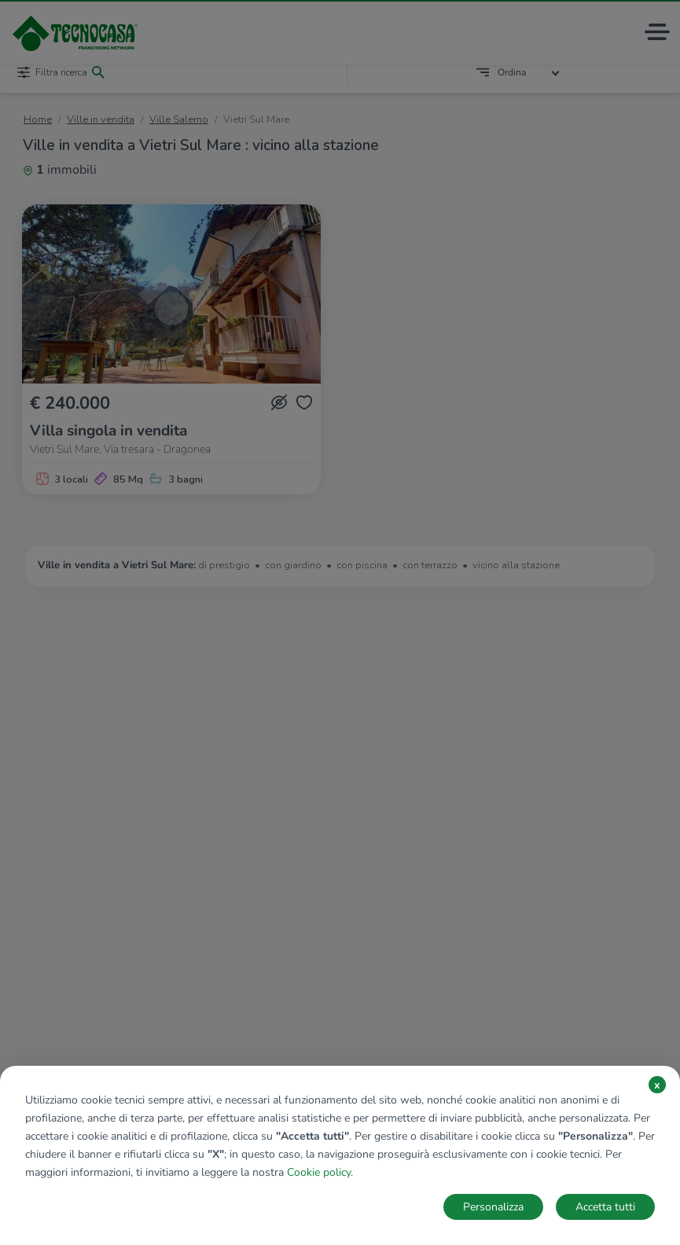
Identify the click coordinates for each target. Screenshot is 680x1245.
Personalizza (493, 1206)
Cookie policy (319, 1172)
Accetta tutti (605, 1206)
